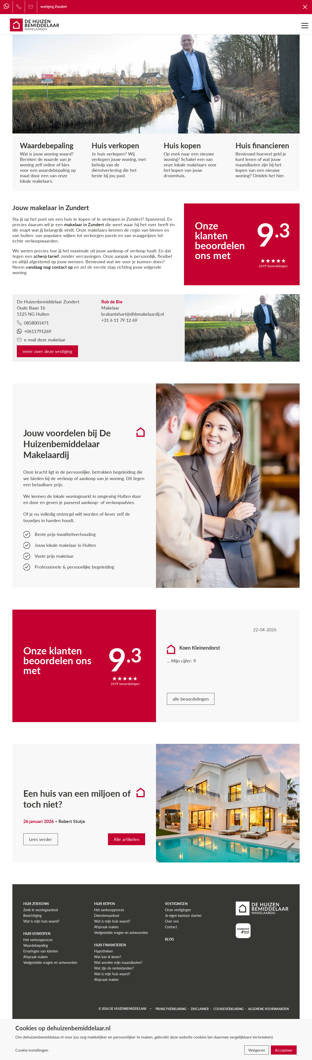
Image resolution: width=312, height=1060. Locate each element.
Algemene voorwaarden (268, 1008)
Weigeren (256, 1050)
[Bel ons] (18, 6)
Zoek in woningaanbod (40, 910)
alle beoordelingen (191, 699)
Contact (171, 927)
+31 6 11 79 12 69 (119, 320)
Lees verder (40, 839)
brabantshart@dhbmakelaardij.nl (132, 314)
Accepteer (284, 1050)
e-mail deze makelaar (41, 339)
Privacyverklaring (171, 1008)
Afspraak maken (35, 957)
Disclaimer (200, 1008)
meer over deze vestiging (47, 351)
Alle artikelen (126, 839)
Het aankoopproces (109, 910)
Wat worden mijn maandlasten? (118, 962)
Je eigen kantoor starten (183, 915)
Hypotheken (103, 951)
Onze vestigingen (178, 910)
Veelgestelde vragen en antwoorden (50, 962)
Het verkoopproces (37, 940)
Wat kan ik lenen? (107, 957)
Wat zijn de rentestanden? (114, 968)
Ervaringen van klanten (40, 951)
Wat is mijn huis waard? (41, 921)
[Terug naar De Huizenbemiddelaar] (305, 7)
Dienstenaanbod (106, 915)
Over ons (172, 921)
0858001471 (33, 323)
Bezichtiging (32, 915)
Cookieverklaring (228, 1008)
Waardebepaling (35, 945)
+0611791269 (34, 331)
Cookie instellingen (31, 1050)
